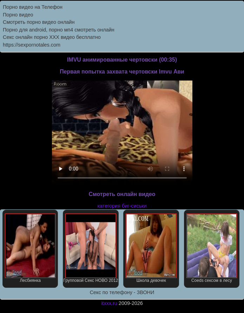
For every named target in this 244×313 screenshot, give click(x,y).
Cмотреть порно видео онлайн (38, 22)
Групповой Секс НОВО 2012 (90, 248)
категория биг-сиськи (121, 206)
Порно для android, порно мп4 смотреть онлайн (58, 30)
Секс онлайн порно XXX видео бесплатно (52, 37)
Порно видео (18, 15)
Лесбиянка (30, 248)
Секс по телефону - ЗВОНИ (122, 292)
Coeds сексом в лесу (211, 248)
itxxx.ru (109, 303)
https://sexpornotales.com (31, 45)
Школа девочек (151, 248)
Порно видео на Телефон (32, 7)
